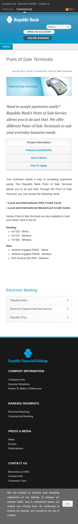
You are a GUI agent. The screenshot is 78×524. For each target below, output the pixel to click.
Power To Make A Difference (25, 388)
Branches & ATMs (27, 4)
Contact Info (15, 476)
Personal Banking (18, 411)
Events (12, 444)
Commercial (24, 9)
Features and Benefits (39, 150)
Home (29, 71)
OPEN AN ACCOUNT (39, 31)
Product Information (39, 142)
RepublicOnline (18, 300)
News (11, 439)
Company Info (9, 4)
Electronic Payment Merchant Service (31, 308)
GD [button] (71, 9)
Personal (8, 9)
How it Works (39, 157)
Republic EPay (18, 317)
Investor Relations (19, 384)
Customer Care (17, 480)
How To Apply (39, 165)
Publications (15, 448)
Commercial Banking (20, 416)
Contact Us (44, 4)
